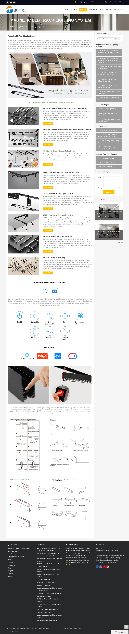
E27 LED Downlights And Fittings (47, 609)
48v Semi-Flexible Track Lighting (54, 258)
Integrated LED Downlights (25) (107, 130)
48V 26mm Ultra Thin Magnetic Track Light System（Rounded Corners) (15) (107, 60)
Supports (108, 9)
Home (67, 9)
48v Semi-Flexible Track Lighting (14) (108, 98)
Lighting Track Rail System (106, 154)
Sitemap (10, 576)
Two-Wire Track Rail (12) (105, 158)
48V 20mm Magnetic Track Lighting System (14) (109, 92)
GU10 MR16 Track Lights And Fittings (49, 593)
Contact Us (118, 9)
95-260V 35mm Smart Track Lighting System (58, 215)
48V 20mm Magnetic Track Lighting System (57, 236)
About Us (74, 9)
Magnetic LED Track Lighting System (31, 27)
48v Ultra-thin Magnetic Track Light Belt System (59, 151)
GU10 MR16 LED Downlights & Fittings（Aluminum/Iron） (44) (107, 135)
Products (83, 9)
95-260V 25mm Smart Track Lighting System (58, 193)
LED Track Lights (102, 105)
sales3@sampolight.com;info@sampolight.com (90, 2)
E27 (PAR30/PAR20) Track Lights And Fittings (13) (109, 120)
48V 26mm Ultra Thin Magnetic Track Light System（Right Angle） (65, 108)
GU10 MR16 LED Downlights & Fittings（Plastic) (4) (108, 148)
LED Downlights (102, 126)
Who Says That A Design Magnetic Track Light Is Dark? (109, 215)
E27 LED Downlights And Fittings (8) (108, 141)
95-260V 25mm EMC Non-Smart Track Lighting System (61, 172)
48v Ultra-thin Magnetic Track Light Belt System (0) (108, 67)
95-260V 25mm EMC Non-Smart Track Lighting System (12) (108, 74)
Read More (48, 123)
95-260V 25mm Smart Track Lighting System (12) (106, 80)
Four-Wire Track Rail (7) (106, 166)
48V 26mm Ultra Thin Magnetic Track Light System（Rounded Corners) (67, 129)
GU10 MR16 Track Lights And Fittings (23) (107, 114)
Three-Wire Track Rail (44, 596)
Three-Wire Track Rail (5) (105, 162)
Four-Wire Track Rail (43, 612)
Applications (93, 9)
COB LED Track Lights (44, 579)
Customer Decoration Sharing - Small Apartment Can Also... (108, 235)
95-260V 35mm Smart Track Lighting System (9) (106, 86)
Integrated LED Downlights (45, 582)
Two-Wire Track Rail (43, 585)
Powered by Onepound (12, 631)
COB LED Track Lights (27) (106, 109)
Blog (101, 9)
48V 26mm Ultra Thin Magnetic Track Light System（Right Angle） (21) (108, 52)
